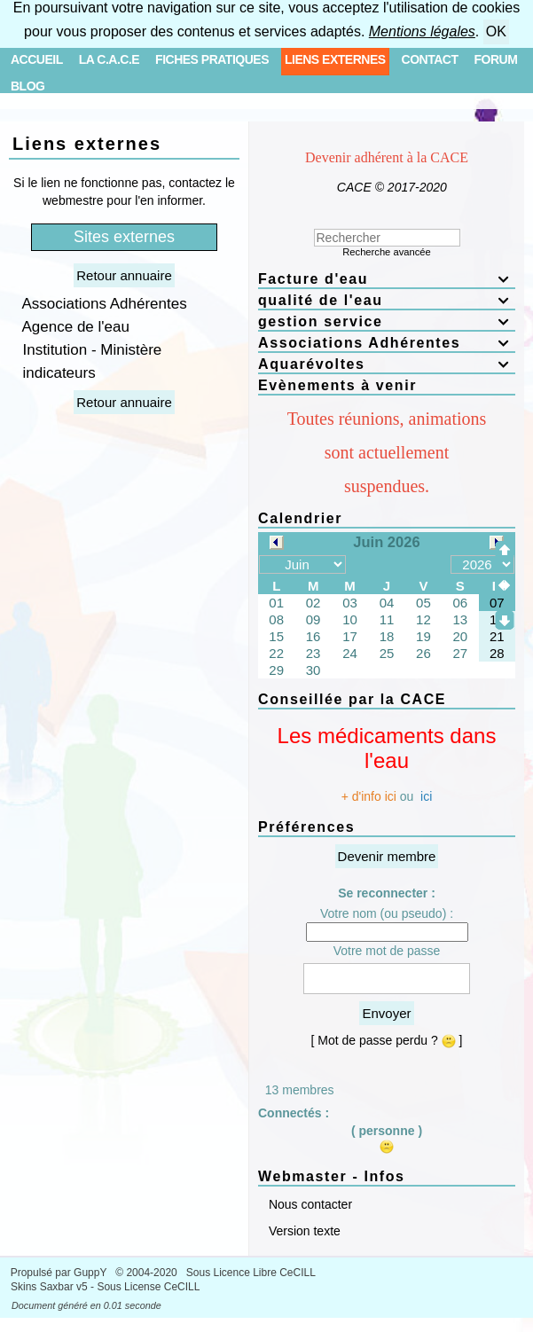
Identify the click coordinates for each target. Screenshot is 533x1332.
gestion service (386, 321)
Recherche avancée (386, 252)
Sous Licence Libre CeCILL (252, 1272)
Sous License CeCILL (148, 1287)
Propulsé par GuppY (60, 1272)
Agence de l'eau (71, 326)
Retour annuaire (124, 275)
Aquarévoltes (386, 364)
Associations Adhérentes (100, 303)
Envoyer (386, 1013)
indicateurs (55, 372)
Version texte (303, 1231)
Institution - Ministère (87, 349)
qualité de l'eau (386, 300)
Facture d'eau (386, 278)
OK (496, 31)
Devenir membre (387, 856)
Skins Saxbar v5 (49, 1287)
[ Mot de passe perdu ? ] (387, 1040)
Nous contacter (308, 1204)
